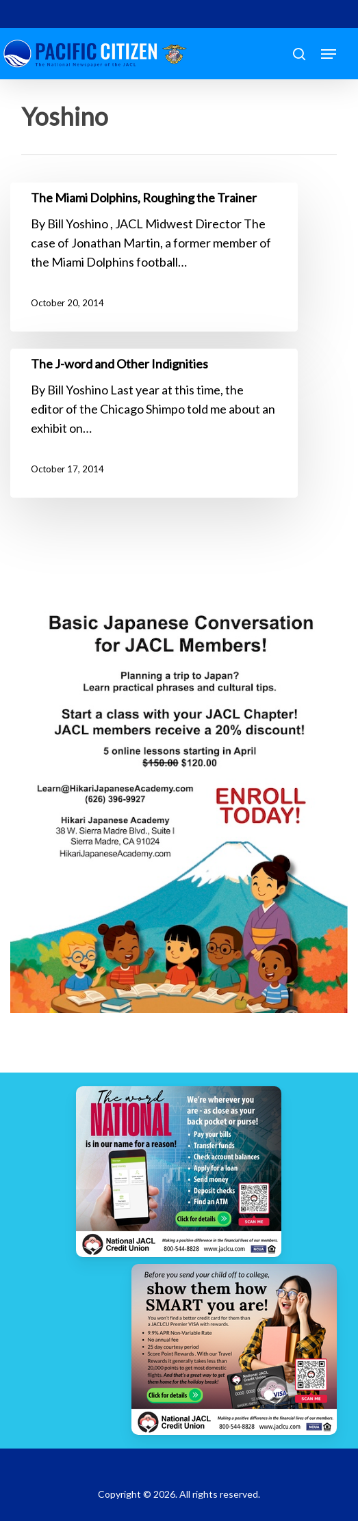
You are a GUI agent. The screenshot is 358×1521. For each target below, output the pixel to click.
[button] (328, 54)
